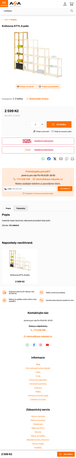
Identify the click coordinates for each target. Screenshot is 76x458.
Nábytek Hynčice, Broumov (38, 440)
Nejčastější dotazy (39, 99)
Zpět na (10, 20)
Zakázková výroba (38, 400)
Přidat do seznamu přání (62, 131)
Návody (38, 432)
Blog (38, 364)
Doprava (38, 388)
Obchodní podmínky (38, 384)
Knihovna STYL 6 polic (20, 275)
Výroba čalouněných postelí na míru (60, 300)
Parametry (21, 208)
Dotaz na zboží (27, 86)
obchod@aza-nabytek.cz (49, 179)
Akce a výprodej (38, 416)
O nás (38, 376)
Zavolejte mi (65, 189)
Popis (8, 208)
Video (38, 372)
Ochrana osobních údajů (38, 396)
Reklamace (38, 424)
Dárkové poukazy (38, 420)
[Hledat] (71, 10)
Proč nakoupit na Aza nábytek (38, 368)
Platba (38, 392)
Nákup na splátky (38, 436)
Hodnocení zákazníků (38, 380)
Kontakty (38, 448)
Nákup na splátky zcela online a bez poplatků (23, 300)
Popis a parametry (50, 86)
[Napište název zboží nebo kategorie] (38, 10)
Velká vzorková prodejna (55, 293)
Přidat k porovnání (42, 131)
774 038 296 (23, 179)
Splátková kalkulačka (43, 141)
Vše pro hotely (38, 444)
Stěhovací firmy (38, 428)
